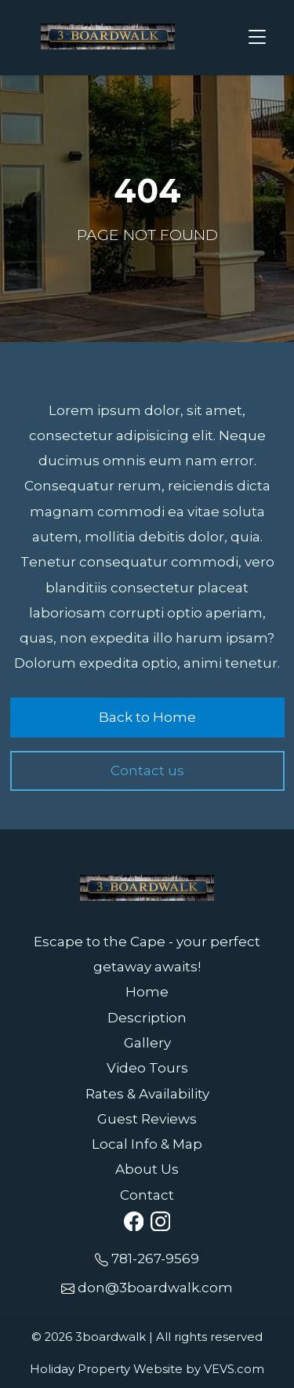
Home (147, 992)
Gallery (147, 1043)
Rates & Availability (147, 1094)
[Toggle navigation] (257, 38)
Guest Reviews (147, 1119)
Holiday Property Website (106, 1369)
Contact (147, 1195)
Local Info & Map (147, 1144)
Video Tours (147, 1068)
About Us (147, 1169)
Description (147, 1018)
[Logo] (108, 36)
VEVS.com (234, 1369)
